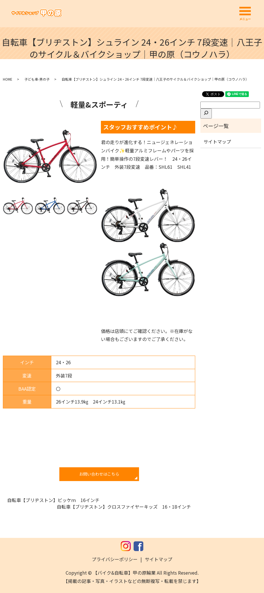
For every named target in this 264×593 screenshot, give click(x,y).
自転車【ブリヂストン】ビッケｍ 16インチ (53, 500)
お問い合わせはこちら (99, 474)
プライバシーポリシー (115, 559)
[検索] (206, 113)
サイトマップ (217, 141)
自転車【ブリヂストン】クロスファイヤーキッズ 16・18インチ (124, 506)
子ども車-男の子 (37, 79)
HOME (7, 79)
